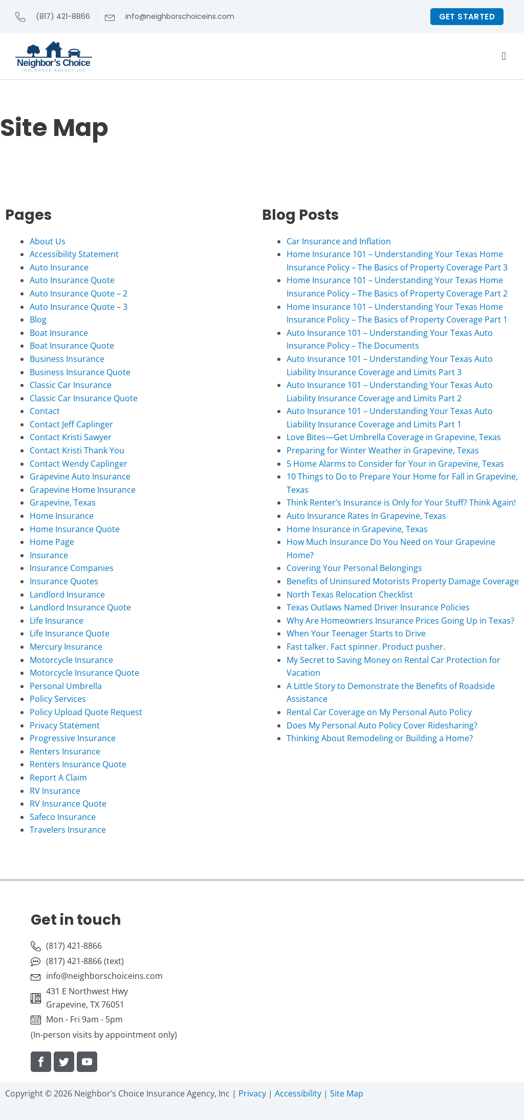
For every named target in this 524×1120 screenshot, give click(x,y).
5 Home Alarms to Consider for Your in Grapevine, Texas (395, 463)
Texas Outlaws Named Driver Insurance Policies (378, 607)
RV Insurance (55, 790)
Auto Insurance (59, 267)
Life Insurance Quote (70, 633)
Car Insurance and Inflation (339, 241)
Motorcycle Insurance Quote (84, 672)
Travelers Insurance (68, 829)
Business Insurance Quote (80, 372)
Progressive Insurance (73, 738)
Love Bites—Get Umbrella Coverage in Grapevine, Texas (394, 437)
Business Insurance (67, 358)
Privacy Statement (65, 725)
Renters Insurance (65, 751)
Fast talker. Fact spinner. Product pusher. (366, 646)
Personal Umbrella (66, 686)
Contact (45, 411)
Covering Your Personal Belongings (354, 568)
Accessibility (298, 1093)
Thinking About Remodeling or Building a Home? (380, 738)
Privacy (252, 1093)
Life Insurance (56, 620)
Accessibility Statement (74, 254)
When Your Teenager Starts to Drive (356, 633)
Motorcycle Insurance (71, 660)
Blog (38, 319)
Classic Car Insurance (71, 385)
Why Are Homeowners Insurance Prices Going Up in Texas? (400, 620)
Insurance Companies (72, 568)
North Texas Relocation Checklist (350, 594)
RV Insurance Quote (68, 803)
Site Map (346, 1093)
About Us (48, 241)
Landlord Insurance (67, 594)
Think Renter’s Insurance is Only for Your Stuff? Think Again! (401, 502)
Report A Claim (58, 777)
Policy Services (58, 698)
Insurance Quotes (64, 581)
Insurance (49, 555)
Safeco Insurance (63, 816)
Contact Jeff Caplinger (71, 424)
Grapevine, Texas (63, 502)
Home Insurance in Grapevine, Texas (357, 529)
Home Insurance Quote (75, 529)
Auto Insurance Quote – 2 (78, 293)
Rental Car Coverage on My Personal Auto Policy (379, 712)
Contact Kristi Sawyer (71, 437)
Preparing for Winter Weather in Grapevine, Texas (383, 450)
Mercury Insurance (66, 646)
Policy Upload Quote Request (86, 712)
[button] (504, 56)
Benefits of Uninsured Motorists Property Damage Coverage (403, 581)
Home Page (52, 541)
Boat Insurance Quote (72, 345)
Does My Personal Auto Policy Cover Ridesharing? (382, 725)
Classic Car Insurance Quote (84, 398)
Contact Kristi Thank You (77, 450)
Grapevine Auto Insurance (80, 476)
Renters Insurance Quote (78, 764)
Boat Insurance (59, 332)
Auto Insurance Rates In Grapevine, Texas (366, 515)
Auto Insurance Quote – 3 (78, 306)
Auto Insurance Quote (72, 280)
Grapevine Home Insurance (83, 489)
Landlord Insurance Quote (80, 607)
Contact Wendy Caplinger (78, 463)
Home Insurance (62, 515)
